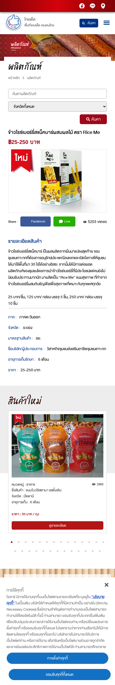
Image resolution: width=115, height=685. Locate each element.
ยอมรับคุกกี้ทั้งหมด (60, 674)
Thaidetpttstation (93, 6)
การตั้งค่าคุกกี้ (57, 658)
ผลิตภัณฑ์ (34, 78)
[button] (11, 542)
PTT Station (82, 6)
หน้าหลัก (14, 78)
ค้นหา (88, 23)
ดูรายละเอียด (57, 525)
